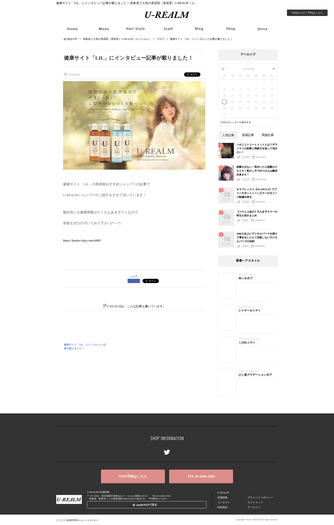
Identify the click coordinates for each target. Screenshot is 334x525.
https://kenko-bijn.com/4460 (82, 240)
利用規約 (222, 507)
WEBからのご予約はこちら (307, 12)
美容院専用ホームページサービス (77, 520)
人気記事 (228, 135)
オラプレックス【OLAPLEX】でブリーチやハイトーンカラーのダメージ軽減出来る (256, 193)
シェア (133, 276)
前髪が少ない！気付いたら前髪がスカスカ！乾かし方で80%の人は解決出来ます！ (256, 170)
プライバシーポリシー (260, 497)
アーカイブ (254, 507)
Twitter (167, 452)
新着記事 (248, 135)
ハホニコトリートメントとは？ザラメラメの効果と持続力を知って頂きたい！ (256, 148)
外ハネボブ (245, 278)
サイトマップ (255, 502)
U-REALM (223, 492)
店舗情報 (222, 497)
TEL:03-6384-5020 (201, 476)
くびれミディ (247, 342)
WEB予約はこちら (133, 476)
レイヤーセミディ (250, 310)
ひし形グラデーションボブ (255, 374)
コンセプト (223, 502)
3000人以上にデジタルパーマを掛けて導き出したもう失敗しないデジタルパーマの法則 (256, 237)
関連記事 (268, 135)
